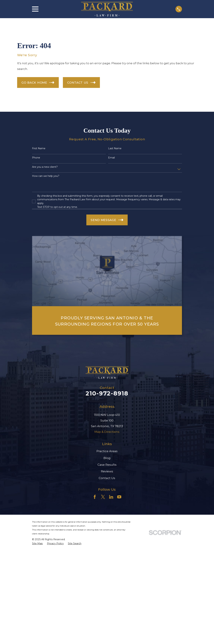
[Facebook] (95, 497)
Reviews (107, 471)
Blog (107, 458)
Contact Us (107, 478)
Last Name (114, 148)
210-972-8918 (107, 393)
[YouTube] (119, 497)
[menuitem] (37, 543)
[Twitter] (103, 497)
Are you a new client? (45, 167)
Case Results (107, 464)
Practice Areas (107, 451)
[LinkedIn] (111, 497)
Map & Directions (106, 431)
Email (111, 157)
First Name (38, 148)
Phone (36, 157)
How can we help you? (45, 176)
